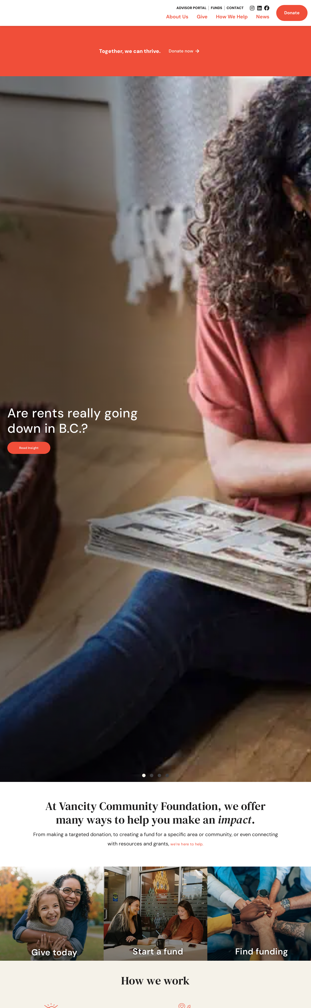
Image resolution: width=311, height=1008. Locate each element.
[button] (144, 775)
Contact (235, 8)
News (262, 16)
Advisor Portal (191, 8)
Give (203, 16)
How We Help (233, 16)
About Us (178, 16)
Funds (216, 8)
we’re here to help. (187, 843)
